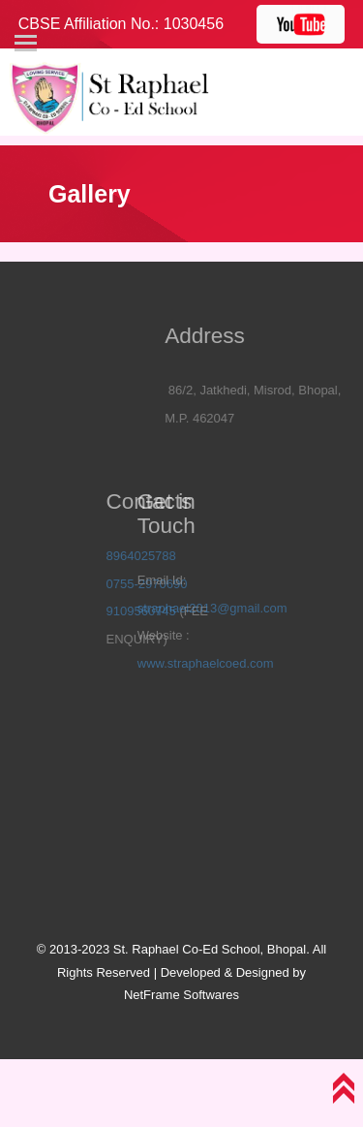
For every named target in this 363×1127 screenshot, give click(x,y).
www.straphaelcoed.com (186, 663)
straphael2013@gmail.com (193, 608)
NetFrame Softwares (181, 994)
